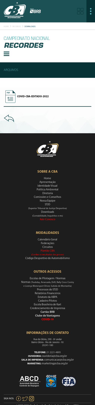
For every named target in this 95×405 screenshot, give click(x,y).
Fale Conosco (47, 219)
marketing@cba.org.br (55, 363)
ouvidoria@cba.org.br (54, 356)
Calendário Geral (47, 239)
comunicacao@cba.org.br (59, 360)
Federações (47, 243)
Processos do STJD (47, 289)
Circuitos (47, 247)
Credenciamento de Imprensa (47, 308)
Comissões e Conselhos (47, 197)
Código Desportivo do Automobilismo (47, 258)
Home (6, 27)
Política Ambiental (47, 189)
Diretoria (47, 193)
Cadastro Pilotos (47, 301)
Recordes (16, 27)
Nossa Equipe (47, 201)
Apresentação (47, 182)
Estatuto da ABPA (47, 297)
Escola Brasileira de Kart (47, 304)
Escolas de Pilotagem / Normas (47, 278)
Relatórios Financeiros (47, 293)
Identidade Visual (47, 186)
